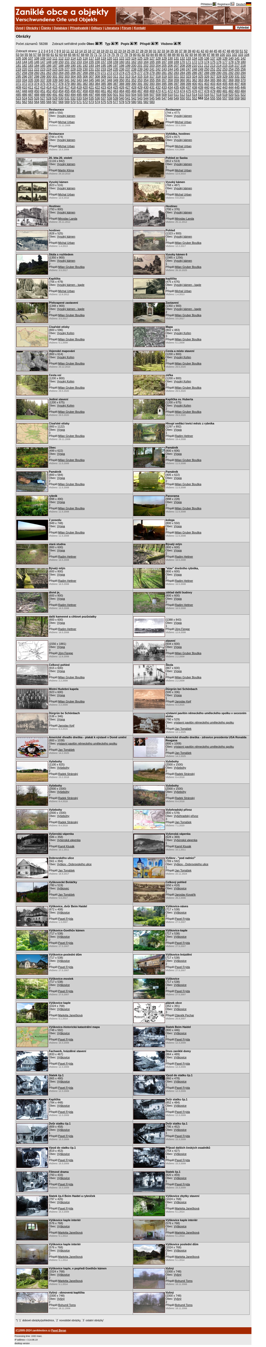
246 (182, 69)
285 (188, 73)
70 (91, 55)
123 (127, 58)
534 (85, 98)
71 (95, 55)
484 (243, 91)
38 (185, 51)
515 (200, 95)
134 (194, 58)
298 (36, 76)
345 (91, 80)
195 (103, 65)
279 (152, 73)
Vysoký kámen (66, 115)
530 (61, 98)
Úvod (19, 28)
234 (109, 69)
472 (170, 91)
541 (127, 98)
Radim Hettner (184, 435)
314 (133, 76)
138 (218, 58)
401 (200, 84)
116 (85, 58)
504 (133, 95)
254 (231, 69)
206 (170, 65)
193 (91, 65)
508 (158, 95)
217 (237, 65)
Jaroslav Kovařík (185, 894)
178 (231, 62)
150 (61, 62)
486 (24, 95)
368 (231, 80)
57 (35, 55)
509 (164, 95)
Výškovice (180, 888)
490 (48, 95)
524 (24, 98)
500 (109, 95)
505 (140, 95)
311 (115, 76)
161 (127, 62)
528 (48, 98)
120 (109, 58)
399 (188, 84)
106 (24, 58)
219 (18, 69)
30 (150, 51)
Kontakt (140, 28)
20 (107, 51)
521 (237, 95)
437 (188, 87)
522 (243, 95)
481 (225, 91)
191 (79, 65)
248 (194, 69)
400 (194, 84)
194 (97, 65)
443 (225, 87)
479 (212, 91)
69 (87, 55)
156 (97, 62)
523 (18, 98)
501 (115, 95)
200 (133, 65)
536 (97, 98)
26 (133, 51)
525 (30, 98)
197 (115, 65)
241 (152, 69)
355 (152, 80)
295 (18, 76)
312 (121, 76)
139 (225, 58)
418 (73, 87)
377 (54, 84)
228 (73, 69)
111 (54, 58)
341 (67, 80)
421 (91, 87)
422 (97, 87)
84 (152, 55)
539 (115, 98)
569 (67, 102)
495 (79, 95)
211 (200, 65)
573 (91, 102)
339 (54, 80)
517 (212, 95)
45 (215, 51)
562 (24, 102)
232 (97, 69)
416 (61, 87)
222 (36, 69)
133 (188, 58)
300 (48, 76)
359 (176, 80)
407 (237, 84)
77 (121, 55)
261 (42, 73)
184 (36, 65)
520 (231, 95)
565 (42, 102)
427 (127, 87)
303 (67, 76)
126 (146, 58)
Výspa (61, 429)
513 (188, 95)
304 (73, 76)
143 (18, 62)
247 (188, 69)
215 (225, 65)
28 (141, 51)
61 (52, 55)
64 (65, 55)
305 (79, 76)
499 (103, 95)
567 (54, 102)
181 (18, 65)
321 (176, 76)
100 (222, 55)
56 (30, 55)
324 (194, 76)
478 (206, 91)
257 (18, 73)
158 (109, 62)
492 (61, 95)
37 (180, 51)
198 (121, 65)
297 (30, 76)
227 (67, 69)
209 (188, 65)
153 (79, 62)
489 (42, 95)
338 (48, 80)
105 (18, 58)
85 (156, 55)
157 (103, 62)
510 (170, 95)
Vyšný (177, 1274)
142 (243, 58)
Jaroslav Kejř (183, 701)
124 (133, 58)
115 (79, 58)
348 (109, 80)
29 (146, 51)
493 (67, 95)
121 (115, 58)
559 (237, 98)
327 (212, 76)
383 (91, 84)
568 (61, 102)
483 (237, 91)
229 (79, 69)
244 (170, 69)
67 (78, 55)
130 (170, 58)
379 (67, 84)
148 (48, 62)
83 (147, 55)
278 (146, 73)
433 (164, 87)
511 (176, 95)
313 (127, 76)
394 (158, 84)
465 (127, 91)
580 (133, 102)
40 (193, 51)
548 (170, 98)
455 (67, 91)
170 (182, 62)
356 (158, 80)
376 (48, 84)
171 (188, 62)
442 (218, 87)
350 (121, 80)
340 (61, 80)
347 (103, 80)
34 (167, 51)
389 (127, 84)
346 (97, 80)
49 (232, 51)
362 (194, 80)
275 (127, 73)
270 (97, 73)
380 (73, 84)
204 (158, 65)
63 (61, 55)
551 (188, 98)
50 (237, 51)
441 (212, 87)
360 (182, 80)
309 (103, 76)
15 (85, 51)
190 (73, 65)
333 (18, 80)
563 (30, 102)
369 (237, 80)
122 (121, 58)
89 (173, 55)
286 (194, 73)
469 (152, 91)
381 (79, 84)
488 (36, 95)
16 (89, 51)
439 (200, 87)
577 (115, 102)
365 (212, 80)
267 (79, 73)
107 (30, 58)
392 (146, 84)
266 (73, 73)
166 (158, 62)
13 (76, 51)
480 (218, 91)
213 (212, 65)
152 (73, 62)
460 (97, 91)
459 (91, 91)
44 (211, 51)
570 (73, 102)
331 (237, 76)
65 (69, 55)
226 (61, 69)
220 (24, 69)
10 (63, 51)
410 (24, 87)
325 (200, 76)
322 (182, 76)
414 (48, 87)
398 (182, 84)
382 (85, 84)
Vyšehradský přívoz (186, 815)
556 (218, 98)
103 (240, 55)
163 (140, 62)
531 (67, 98)
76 (117, 55)
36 (176, 51)
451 (42, 91)
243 (164, 69)
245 (176, 69)
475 (188, 91)
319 (164, 76)
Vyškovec (63, 888)
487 (30, 95)
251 (212, 69)
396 (170, 84)
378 (61, 84)
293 (237, 73)
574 (97, 102)
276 (133, 73)
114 (73, 58)
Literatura (112, 28)
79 (130, 55)
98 (213, 55)
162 (133, 62)
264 (61, 73)
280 (158, 73)
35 (172, 51)
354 (146, 80)
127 (152, 58)
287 (200, 73)
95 (200, 55)
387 (115, 84)
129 (164, 58)
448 (24, 91)
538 (109, 98)
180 (243, 62)
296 (24, 76)
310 (109, 76)
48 (228, 51)
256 (243, 69)
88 (169, 55)
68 (82, 55)
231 (91, 69)
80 (134, 55)
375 (42, 84)
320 (170, 76)
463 (115, 91)
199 (127, 65)
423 (103, 87)
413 (42, 87)
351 (127, 80)
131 (176, 58)
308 (97, 76)
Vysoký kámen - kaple (70, 284)
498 (97, 95)
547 (164, 98)
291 (225, 73)
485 (18, 95)
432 (158, 87)
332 (243, 76)
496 (85, 95)
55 (26, 55)
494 (73, 95)
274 (121, 73)
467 (140, 91)
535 (91, 98)
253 (225, 69)
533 (79, 98)
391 (140, 84)
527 (42, 98)
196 (109, 65)
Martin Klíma (66, 170)
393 (152, 84)
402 (206, 84)
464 (121, 91)
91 (182, 55)
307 (91, 76)
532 (73, 98)
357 (164, 80)
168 (170, 62)
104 (246, 55)
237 (127, 69)
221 (30, 69)
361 (188, 80)
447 (18, 91)
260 (36, 73)
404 (218, 84)
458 (85, 91)
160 (121, 62)
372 (24, 84)
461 (103, 91)
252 (218, 69)
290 (218, 73)
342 (73, 80)
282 (170, 73)
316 (146, 76)
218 (243, 65)
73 (104, 55)
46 (219, 51)
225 (54, 69)
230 (85, 69)
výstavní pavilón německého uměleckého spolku (204, 722)
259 (30, 73)
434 (170, 87)
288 (206, 73)
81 (139, 55)
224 (48, 69)
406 (231, 84)
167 (164, 62)
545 (152, 98)
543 (140, 98)
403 (212, 84)
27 (137, 51)
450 (36, 91)
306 (85, 76)
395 (164, 84)
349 (115, 80)
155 (91, 62)
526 (36, 98)
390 (133, 84)
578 (121, 102)
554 (206, 98)
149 (54, 62)
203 (152, 65)
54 (22, 55)
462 (109, 91)
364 (206, 80)
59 (43, 55)
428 (133, 87)
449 (30, 91)
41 (198, 51)
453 (54, 91)
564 (36, 102)
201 (140, 65)
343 (79, 80)
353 (140, 80)
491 (54, 95)
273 (115, 73)
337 (42, 80)
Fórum (126, 28)
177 (225, 62)
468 (146, 91)
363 (200, 80)
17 (94, 51)
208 (182, 65)
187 (54, 65)
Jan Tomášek (183, 728)
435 (176, 87)
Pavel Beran (58, 1330)
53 (17, 55)
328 (218, 76)
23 (120, 51)
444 (231, 87)
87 (165, 55)
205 (164, 65)
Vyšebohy (63, 767)
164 (146, 62)
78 (126, 55)
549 (176, 98)
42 (202, 51)
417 (67, 87)
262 (48, 73)
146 (36, 62)
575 (103, 102)
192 (85, 65)
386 (109, 84)
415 (54, 87)
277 (140, 73)
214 (218, 65)
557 (225, 98)
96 (204, 55)
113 (67, 58)
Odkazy (96, 28)
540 (121, 98)
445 (237, 87)
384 (97, 84)
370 (243, 80)
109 (42, 58)
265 (67, 73)
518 (218, 95)
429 (140, 87)
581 (140, 102)
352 (133, 80)
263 (54, 73)
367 (225, 80)
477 (200, 91)
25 (128, 51)
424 (109, 87)
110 (48, 58)
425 (115, 87)
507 (152, 95)
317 (152, 76)
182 (24, 65)
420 (85, 87)
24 (124, 51)
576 (109, 102)
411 (30, 87)
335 (30, 80)
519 (225, 95)
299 (42, 76)
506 (146, 95)
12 (72, 51)
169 (176, 62)
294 (243, 73)
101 (228, 55)
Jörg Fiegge (182, 629)
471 (164, 91)
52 (246, 51)
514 (194, 95)
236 (121, 69)
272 (109, 73)
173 (200, 62)
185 (42, 65)
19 (102, 51)
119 (103, 58)
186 (48, 65)
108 (36, 58)
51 (241, 51)
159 (115, 62)
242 (158, 69)
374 (36, 84)
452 (48, 91)
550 (182, 98)
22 (115, 51)
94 (195, 55)
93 (191, 55)
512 (182, 95)
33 (163, 51)
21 (111, 51)
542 (133, 98)
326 (206, 76)
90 (178, 55)
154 (85, 62)
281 (164, 73)
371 (18, 84)
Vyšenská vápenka (69, 840)
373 (30, 84)
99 (217, 55)
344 (85, 80)
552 (194, 98)
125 (140, 58)
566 (48, 102)
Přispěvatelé (79, 28)
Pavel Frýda (65, 918)
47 (224, 51)
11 (68, 51)
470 (158, 91)
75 (113, 55)
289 (212, 73)
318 (158, 76)
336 (36, 80)
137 (212, 58)
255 (237, 69)
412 (36, 87)
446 (243, 87)
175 (212, 62)
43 (206, 51)
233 (103, 69)
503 (127, 95)
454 (61, 91)
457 (79, 91)
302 (61, 76)
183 (30, 65)
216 (231, 65)
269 (91, 73)
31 (154, 51)
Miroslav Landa (67, 218)
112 (61, 58)
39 (189, 51)
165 (152, 62)
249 (200, 69)
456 (73, 91)
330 (231, 76)
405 (225, 84)
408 (243, 84)
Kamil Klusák (66, 846)
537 (103, 98)
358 (170, 80)
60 (48, 55)
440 (206, 87)
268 (85, 73)
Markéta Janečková (70, 1015)
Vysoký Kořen (65, 333)
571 (79, 102)
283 (176, 73)
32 (159, 51)
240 (146, 69)
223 (42, 69)
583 (152, 102)
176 (218, 62)
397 (176, 84)
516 (206, 95)
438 (194, 87)
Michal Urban (66, 122)
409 (18, 87)
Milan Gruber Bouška (188, 242)
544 (146, 98)
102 (234, 55)
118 (97, 58)
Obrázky (32, 28)
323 (188, 76)
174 (206, 62)
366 (218, 80)
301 (54, 76)
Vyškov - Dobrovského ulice (74, 864)
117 (91, 58)
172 (194, 62)
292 (231, 73)
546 (158, 98)
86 (160, 55)
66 (74, 55)
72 (100, 55)
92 (186, 55)
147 (42, 62)
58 (39, 55)
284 (182, 73)
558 (231, 98)
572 (85, 102)
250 (206, 69)
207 (176, 65)
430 (146, 87)
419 (79, 87)
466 (133, 91)
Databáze (61, 28)
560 (243, 98)
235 (115, 69)
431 (152, 87)
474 (182, 91)
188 (61, 65)
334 (24, 80)
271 (103, 73)
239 (140, 69)
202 (146, 65)
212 (206, 65)
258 (24, 73)
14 (81, 51)
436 (182, 87)
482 (231, 91)
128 (158, 58)
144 (24, 62)
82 (143, 55)
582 (146, 102)
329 (225, 76)
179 (237, 62)
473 (176, 91)
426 (121, 87)
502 (121, 95)
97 (208, 55)
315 (140, 76)
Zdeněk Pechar (184, 1015)
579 (127, 102)
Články (46, 28)
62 (56, 55)
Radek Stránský (68, 773)
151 (67, 62)
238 (133, 69)
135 (200, 58)
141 (237, 58)
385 (103, 84)
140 (231, 58)
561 (18, 102)
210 (194, 65)
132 (182, 58)
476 (194, 91)
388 (121, 84)
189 (67, 65)
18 (98, 51)
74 (108, 55)
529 (54, 98)
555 (212, 98)
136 (206, 58)
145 (30, 62)
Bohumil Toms (184, 1280)
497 (91, 95)
